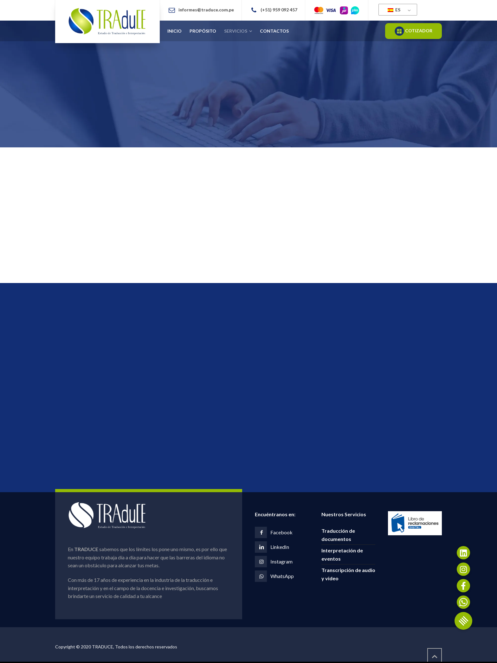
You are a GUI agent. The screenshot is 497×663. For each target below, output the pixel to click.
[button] (463, 621)
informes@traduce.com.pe (206, 9)
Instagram (281, 561)
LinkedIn (279, 547)
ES (394, 9)
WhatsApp (282, 576)
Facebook (281, 532)
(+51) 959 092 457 (279, 9)
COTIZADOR (413, 31)
